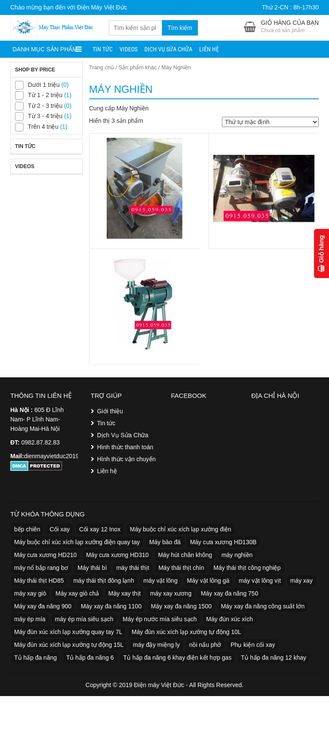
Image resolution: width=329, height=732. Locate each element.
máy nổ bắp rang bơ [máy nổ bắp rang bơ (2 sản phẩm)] (41, 567)
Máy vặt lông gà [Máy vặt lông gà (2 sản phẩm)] (208, 580)
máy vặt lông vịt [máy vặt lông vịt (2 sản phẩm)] (260, 580)
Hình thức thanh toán (125, 447)
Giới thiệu (110, 411)
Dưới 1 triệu (44, 84)
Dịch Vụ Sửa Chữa (168, 49)
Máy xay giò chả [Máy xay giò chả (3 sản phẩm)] (77, 593)
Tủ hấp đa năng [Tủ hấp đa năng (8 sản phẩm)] (35, 657)
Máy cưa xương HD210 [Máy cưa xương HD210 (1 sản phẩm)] (45, 554)
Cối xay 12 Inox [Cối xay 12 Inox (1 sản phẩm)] (100, 529)
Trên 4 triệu (43, 126)
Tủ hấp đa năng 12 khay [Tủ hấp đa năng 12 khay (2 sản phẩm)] (273, 657)
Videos (129, 49)
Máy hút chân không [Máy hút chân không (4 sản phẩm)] (185, 554)
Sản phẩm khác (138, 67)
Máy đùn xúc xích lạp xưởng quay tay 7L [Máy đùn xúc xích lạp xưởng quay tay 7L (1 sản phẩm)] (68, 631)
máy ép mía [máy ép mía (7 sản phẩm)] (29, 619)
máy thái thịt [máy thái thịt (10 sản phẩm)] (132, 567)
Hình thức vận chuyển (126, 459)
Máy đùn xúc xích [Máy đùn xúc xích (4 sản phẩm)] (229, 619)
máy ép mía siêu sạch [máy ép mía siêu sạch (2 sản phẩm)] (84, 619)
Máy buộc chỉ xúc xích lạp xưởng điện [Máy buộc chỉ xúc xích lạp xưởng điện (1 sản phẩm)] (180, 529)
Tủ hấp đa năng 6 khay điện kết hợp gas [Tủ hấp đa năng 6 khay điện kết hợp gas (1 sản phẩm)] (177, 657)
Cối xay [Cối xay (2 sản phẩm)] (60, 529)
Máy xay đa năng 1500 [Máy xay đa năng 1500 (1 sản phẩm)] (181, 606)
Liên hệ (209, 49)
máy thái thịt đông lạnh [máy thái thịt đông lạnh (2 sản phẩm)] (103, 580)
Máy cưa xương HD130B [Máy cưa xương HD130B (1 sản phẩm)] (223, 542)
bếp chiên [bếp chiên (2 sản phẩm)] (27, 529)
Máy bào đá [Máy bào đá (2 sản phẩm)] (164, 542)
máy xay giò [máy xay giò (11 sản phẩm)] (30, 593)
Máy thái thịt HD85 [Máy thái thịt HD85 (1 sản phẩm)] (39, 580)
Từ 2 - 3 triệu (45, 105)
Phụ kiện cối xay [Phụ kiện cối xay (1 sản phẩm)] (252, 644)
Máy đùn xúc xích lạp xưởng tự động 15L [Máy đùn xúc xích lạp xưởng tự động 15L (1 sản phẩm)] (68, 644)
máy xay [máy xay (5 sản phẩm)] (301, 580)
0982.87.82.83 (40, 442)
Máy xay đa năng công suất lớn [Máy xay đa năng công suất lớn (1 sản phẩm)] (263, 606)
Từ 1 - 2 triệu (45, 95)
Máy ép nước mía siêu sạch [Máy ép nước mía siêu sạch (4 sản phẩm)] (160, 619)
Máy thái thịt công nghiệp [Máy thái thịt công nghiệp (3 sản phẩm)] (247, 567)
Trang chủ (101, 67)
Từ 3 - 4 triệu (45, 116)
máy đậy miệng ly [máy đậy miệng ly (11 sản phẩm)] (156, 644)
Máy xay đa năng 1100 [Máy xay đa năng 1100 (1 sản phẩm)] (111, 606)
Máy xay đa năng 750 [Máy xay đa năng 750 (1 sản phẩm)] (229, 593)
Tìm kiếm (179, 27)
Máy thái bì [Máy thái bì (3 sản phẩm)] (92, 567)
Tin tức (103, 49)
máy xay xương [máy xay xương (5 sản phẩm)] (170, 593)
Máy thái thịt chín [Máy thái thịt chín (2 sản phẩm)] (181, 567)
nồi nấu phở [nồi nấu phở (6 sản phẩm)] (205, 644)
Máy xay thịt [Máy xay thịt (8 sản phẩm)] (124, 593)
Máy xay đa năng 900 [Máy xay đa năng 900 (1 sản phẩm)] (43, 606)
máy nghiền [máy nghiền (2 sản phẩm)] (237, 554)
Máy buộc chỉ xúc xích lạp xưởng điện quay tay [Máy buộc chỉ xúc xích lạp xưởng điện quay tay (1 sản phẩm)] (77, 542)
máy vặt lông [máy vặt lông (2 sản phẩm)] (161, 580)
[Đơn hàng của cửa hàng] (270, 122)
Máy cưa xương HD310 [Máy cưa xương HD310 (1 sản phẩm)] (117, 554)
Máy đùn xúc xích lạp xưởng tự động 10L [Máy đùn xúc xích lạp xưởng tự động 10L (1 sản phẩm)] (186, 631)
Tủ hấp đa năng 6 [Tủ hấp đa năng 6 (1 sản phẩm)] (90, 657)
